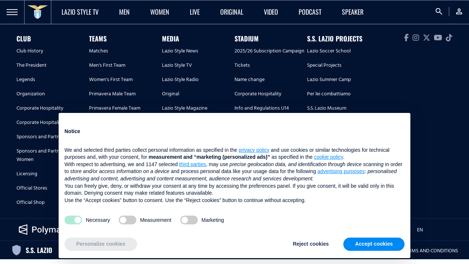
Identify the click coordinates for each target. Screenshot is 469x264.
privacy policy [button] (254, 150)
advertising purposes (341, 171)
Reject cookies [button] (311, 244)
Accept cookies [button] (374, 244)
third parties (192, 164)
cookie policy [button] (328, 157)
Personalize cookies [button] (100, 244)
